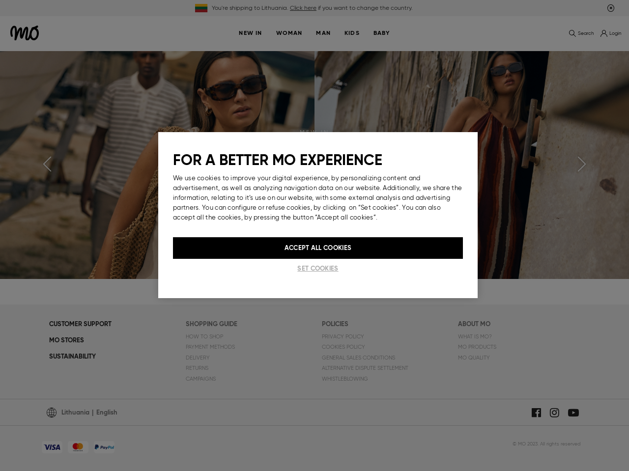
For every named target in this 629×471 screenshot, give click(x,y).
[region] (318, 215)
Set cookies (317, 268)
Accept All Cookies (318, 248)
